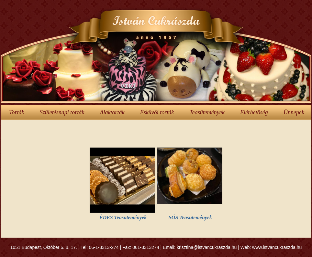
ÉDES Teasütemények (123, 217)
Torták (16, 112)
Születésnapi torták (62, 112)
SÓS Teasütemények (190, 217)
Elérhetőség (254, 112)
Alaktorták (112, 112)
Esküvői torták (157, 112)
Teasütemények (206, 112)
